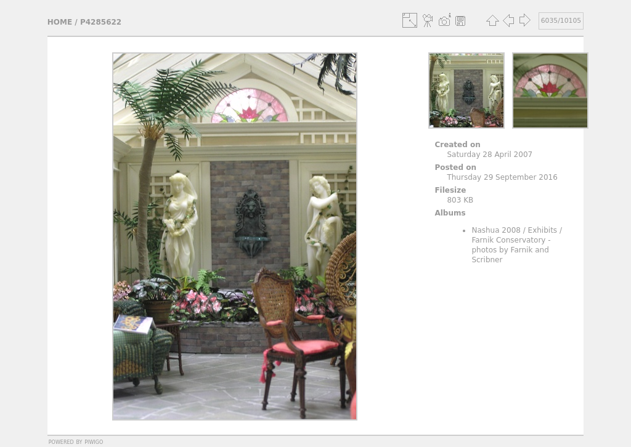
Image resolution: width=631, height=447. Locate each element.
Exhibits (543, 230)
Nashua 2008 (496, 230)
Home (59, 22)
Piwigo (93, 441)
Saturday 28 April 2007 (489, 154)
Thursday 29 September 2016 (502, 177)
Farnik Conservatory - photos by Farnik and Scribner (510, 250)
